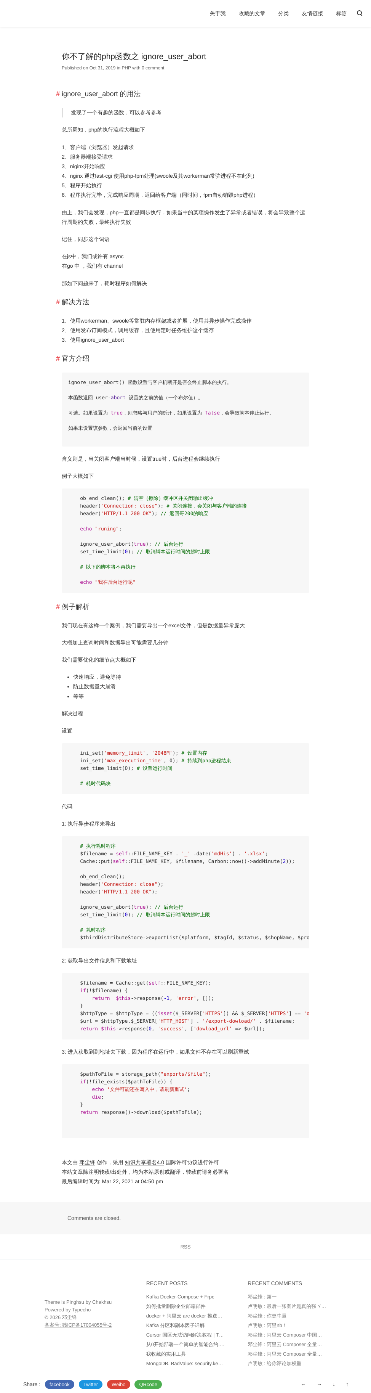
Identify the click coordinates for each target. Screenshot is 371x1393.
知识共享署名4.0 (144, 1162)
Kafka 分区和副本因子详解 (175, 1325)
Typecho (81, 1310)
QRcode (148, 1384)
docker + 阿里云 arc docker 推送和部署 (189, 1316)
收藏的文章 (251, 13)
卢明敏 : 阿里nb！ (267, 1325)
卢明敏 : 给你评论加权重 (274, 1363)
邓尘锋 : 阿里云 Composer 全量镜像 (287, 1344)
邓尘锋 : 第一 (262, 1297)
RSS (186, 1247)
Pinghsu (75, 1302)
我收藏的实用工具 (166, 1354)
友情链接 (312, 13)
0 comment (153, 68)
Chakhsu (102, 1302)
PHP (126, 68)
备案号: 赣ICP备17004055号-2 (78, 1325)
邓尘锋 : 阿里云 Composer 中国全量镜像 (292, 1335)
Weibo (119, 1384)
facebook (60, 1384)
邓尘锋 (87, 1162)
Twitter (90, 1384)
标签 (341, 13)
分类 (283, 13)
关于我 (218, 13)
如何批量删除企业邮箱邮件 (176, 1306)
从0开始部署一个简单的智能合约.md (186, 1344)
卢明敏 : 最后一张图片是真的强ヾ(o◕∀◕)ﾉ (295, 1306)
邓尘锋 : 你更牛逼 (267, 1316)
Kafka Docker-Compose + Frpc (180, 1297)
